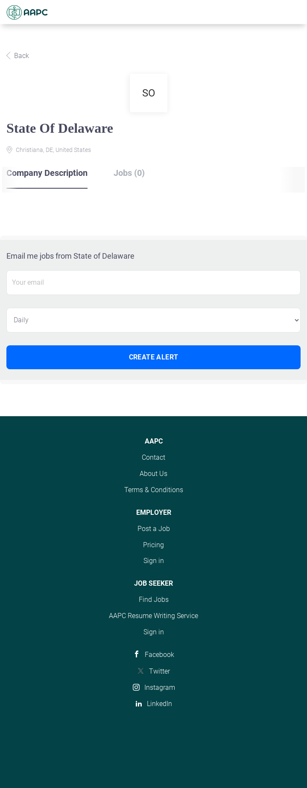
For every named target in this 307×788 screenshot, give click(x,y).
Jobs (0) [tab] (129, 173)
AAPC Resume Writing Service (153, 616)
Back (20, 56)
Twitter (159, 671)
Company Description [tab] (47, 173)
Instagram (159, 687)
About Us (153, 474)
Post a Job (153, 529)
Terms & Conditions (153, 490)
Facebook (159, 655)
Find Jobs (154, 599)
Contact (153, 457)
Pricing (153, 545)
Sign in (153, 561)
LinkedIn (159, 704)
